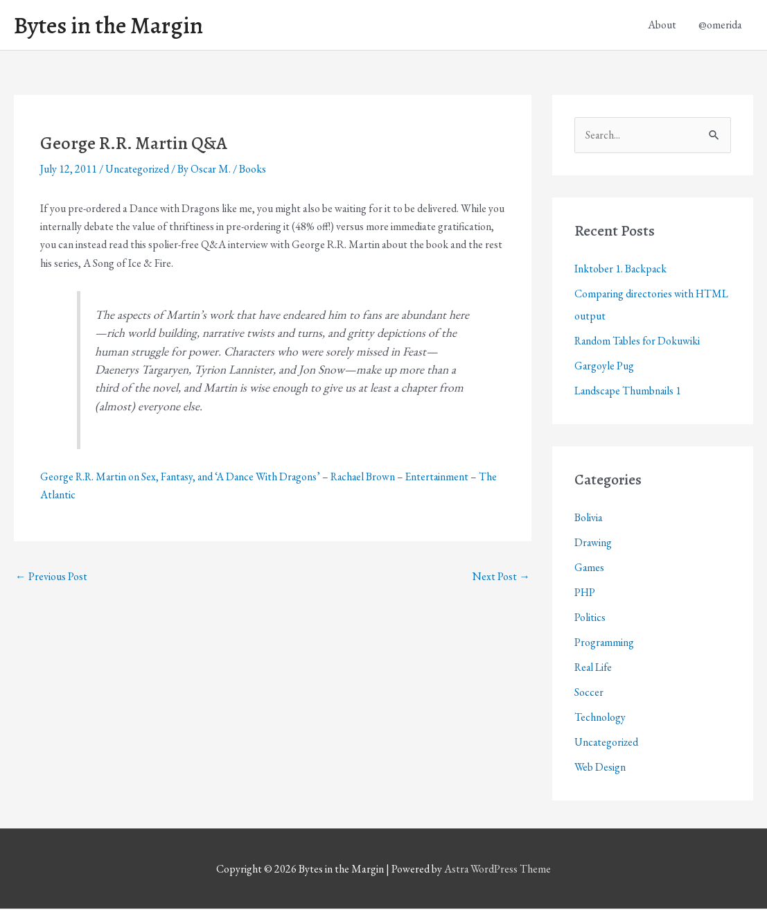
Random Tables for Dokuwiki (638, 342)
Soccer (588, 693)
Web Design (600, 768)
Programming (604, 643)
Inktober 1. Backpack (621, 270)
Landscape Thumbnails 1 (628, 392)
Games (589, 568)
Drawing (593, 543)
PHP (585, 593)
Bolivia (588, 518)
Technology (600, 718)
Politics (590, 618)
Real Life (594, 668)
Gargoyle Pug (604, 367)
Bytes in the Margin (112, 25)
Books (254, 170)
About (662, 25)
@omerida (720, 25)
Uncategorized (137, 170)
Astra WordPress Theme (497, 870)
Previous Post (51, 577)
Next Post (501, 577)
